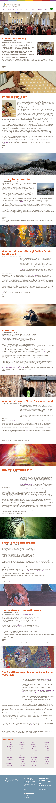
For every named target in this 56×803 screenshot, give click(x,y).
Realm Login (42, 1)
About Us (4, 10)
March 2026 (34, 742)
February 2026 (46, 742)
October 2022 (46, 761)
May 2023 (9, 761)
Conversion (8, 330)
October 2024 (46, 750)
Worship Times (24, 1)
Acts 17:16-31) (20, 201)
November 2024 (34, 750)
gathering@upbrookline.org (8, 507)
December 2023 (22, 757)
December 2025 (22, 744)
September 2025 (9, 746)
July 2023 (34, 759)
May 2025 (9, 748)
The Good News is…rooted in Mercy (21, 610)
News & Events (33, 10)
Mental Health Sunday (14, 96)
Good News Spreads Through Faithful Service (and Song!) (27, 253)
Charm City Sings (33, 275)
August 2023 (21, 759)
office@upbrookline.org (29, 781)
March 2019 (34, 765)
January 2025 (9, 750)
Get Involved (26, 10)
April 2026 (22, 742)
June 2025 (46, 746)
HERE (7, 50)
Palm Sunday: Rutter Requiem (18, 542)
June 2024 (47, 753)
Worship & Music (19, 10)
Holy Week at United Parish (17, 469)
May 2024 (9, 755)
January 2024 (9, 757)
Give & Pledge (35, 1)
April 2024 (22, 755)
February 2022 (22, 763)
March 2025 (34, 748)
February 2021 (9, 765)
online (3, 292)
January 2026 (9, 744)
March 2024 (34, 755)
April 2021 (46, 763)
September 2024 (9, 753)
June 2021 (34, 763)
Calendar (30, 1)
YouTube (6, 142)
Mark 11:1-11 (36, 560)
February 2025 (46, 748)
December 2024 (22, 750)
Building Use (40, 10)
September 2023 (9, 759)
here (26, 50)
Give (25, 788)
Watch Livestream (17, 1)
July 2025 (34, 746)
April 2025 (22, 748)
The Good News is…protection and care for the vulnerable (27, 674)
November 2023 (34, 757)
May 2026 (9, 742)
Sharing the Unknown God (16, 179)
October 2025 (46, 744)
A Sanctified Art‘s (27, 547)
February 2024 (46, 755)
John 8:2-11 (19, 625)
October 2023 (46, 757)
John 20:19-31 (14, 420)
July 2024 (34, 753)
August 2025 (21, 746)
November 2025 (34, 744)
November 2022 (34, 761)
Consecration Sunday (14, 38)
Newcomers (11, 9)
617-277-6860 (27, 782)
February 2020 (22, 765)
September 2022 (9, 763)
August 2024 (21, 753)
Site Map (46, 1)
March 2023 (22, 761)
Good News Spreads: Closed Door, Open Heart (27, 401)
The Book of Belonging (40, 692)
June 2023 (46, 759)
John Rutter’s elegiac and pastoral (33, 570)
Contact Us (46, 10)
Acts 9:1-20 (44, 351)
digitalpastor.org (12, 581)
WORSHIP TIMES (44, 778)
